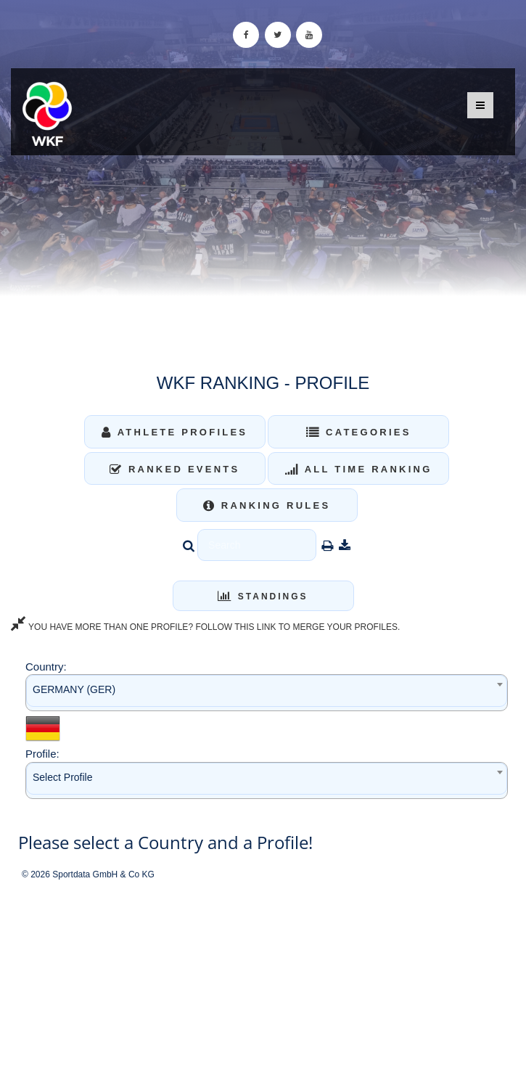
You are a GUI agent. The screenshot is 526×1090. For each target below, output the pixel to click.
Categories (358, 432)
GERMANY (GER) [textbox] (74, 689)
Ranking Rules (267, 505)
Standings (263, 596)
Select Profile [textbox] (62, 777)
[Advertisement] (263, 985)
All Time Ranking (358, 469)
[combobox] (266, 692)
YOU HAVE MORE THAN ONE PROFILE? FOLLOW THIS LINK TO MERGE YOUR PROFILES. (205, 627)
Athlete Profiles (174, 432)
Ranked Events (175, 469)
